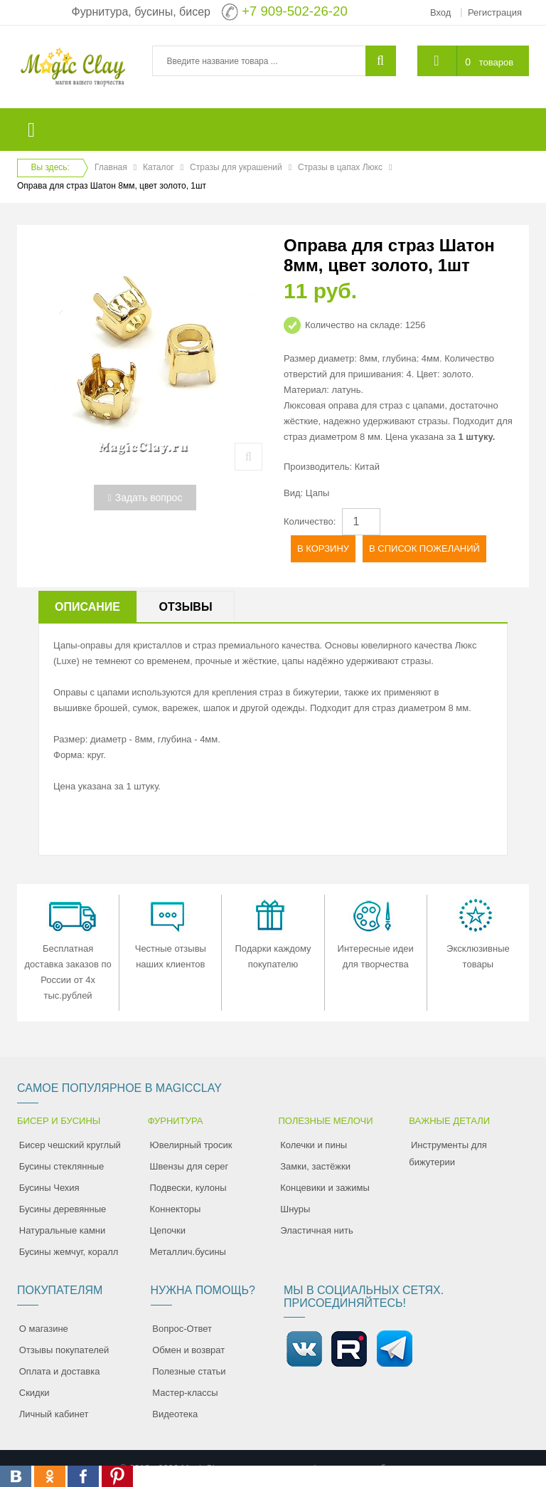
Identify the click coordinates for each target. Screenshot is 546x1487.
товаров (496, 62)
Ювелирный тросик (191, 1145)
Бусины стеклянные (61, 1166)
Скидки (34, 1392)
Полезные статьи (188, 1371)
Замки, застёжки (315, 1166)
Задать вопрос (145, 497)
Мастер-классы (185, 1392)
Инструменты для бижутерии (448, 1153)
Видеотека (175, 1414)
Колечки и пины (313, 1145)
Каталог (158, 167)
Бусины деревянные (63, 1209)
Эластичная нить (316, 1230)
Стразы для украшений (236, 167)
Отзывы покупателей (64, 1350)
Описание (87, 607)
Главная (111, 167)
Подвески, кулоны (188, 1187)
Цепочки (168, 1230)
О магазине (43, 1328)
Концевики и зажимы (325, 1187)
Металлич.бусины (188, 1251)
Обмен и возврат (188, 1350)
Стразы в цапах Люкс (340, 167)
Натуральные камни (62, 1230)
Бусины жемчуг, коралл (69, 1251)
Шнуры (295, 1209)
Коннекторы (175, 1209)
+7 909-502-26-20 (295, 11)
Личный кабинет (54, 1414)
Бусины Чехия (49, 1187)
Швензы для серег (189, 1166)
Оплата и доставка (59, 1371)
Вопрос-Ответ (182, 1328)
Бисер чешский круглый (70, 1145)
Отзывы (185, 607)
